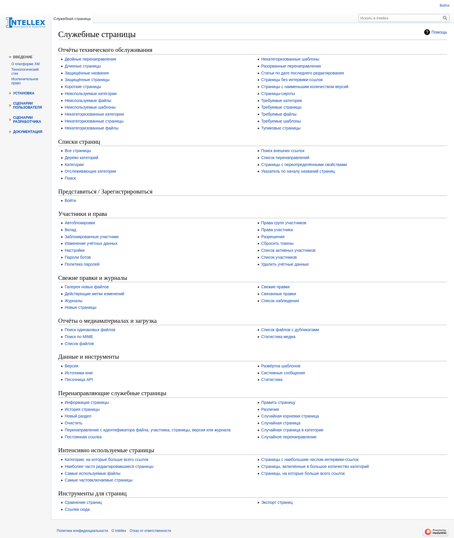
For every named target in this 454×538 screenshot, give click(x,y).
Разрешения (273, 236)
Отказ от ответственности (150, 531)
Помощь (439, 32)
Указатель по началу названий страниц (298, 171)
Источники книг (79, 373)
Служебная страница (72, 19)
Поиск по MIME (79, 336)
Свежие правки (275, 286)
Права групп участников (283, 222)
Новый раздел (78, 416)
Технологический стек (25, 72)
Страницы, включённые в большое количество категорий (315, 466)
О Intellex (118, 531)
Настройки (75, 250)
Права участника (277, 229)
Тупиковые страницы (281, 128)
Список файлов (79, 343)
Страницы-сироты (278, 93)
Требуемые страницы (281, 107)
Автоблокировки (80, 222)
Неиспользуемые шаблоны (90, 107)
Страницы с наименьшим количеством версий (304, 86)
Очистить (73, 423)
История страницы (82, 409)
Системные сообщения (283, 373)
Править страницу (278, 402)
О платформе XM (25, 64)
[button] (22, 57)
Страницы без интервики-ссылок (292, 79)
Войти (70, 200)
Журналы (73, 300)
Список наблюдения (280, 300)
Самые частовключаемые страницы (98, 480)
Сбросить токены (277, 243)
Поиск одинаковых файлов (90, 329)
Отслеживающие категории (90, 171)
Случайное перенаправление (288, 437)
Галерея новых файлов (87, 286)
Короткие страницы (83, 86)
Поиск (70, 178)
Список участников (279, 257)
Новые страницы (80, 307)
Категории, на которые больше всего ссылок (106, 459)
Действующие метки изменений (94, 293)
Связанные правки (278, 293)
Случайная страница (281, 423)
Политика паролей (82, 264)
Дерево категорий (81, 157)
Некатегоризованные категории (94, 114)
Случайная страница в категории (292, 430)
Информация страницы (87, 402)
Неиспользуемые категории (90, 93)
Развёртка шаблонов (281, 366)
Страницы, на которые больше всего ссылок (303, 473)
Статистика (272, 379)
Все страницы (78, 150)
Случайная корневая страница (290, 416)
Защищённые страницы (87, 79)
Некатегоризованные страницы (94, 121)
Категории (74, 164)
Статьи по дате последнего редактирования (302, 73)
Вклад (70, 229)
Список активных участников (288, 250)
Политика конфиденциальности (82, 531)
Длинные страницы (83, 66)
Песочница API (79, 379)
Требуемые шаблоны (281, 121)
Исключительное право (25, 81)
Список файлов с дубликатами (290, 329)
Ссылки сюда (77, 509)
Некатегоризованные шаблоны (290, 59)
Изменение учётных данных (91, 243)
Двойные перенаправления (90, 59)
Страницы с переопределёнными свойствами (304, 164)
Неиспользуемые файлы (88, 100)
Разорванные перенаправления (291, 66)
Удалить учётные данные (285, 264)
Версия (71, 366)
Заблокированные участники (92, 236)
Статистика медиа (278, 336)
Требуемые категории (281, 100)
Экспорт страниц (277, 502)
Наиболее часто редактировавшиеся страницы (109, 466)
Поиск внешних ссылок (283, 150)
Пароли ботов (78, 257)
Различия (270, 409)
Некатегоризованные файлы (91, 128)
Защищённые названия (87, 73)
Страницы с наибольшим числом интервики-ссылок (310, 459)
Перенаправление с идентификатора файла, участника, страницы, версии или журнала (147, 430)
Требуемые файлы (278, 114)
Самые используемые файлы (92, 473)
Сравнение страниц (83, 502)
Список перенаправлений (285, 157)
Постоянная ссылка (83, 437)
